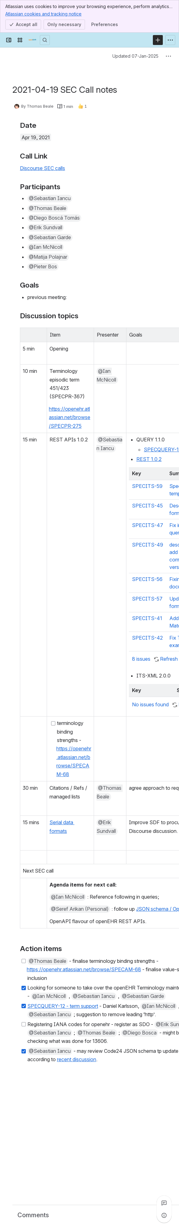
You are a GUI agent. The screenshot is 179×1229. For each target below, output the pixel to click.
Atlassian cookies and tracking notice (43, 13)
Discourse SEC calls (42, 168)
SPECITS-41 (147, 618)
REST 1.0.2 (149, 459)
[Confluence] (32, 40)
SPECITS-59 (147, 486)
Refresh (169, 659)
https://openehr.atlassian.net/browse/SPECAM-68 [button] (84, 969)
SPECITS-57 (147, 599)
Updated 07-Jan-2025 (135, 56)
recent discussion (76, 1059)
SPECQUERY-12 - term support (62, 1006)
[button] (49, 198)
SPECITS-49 (147, 545)
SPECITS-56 (147, 579)
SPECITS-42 (147, 638)
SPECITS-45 (147, 506)
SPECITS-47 (147, 525)
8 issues (142, 659)
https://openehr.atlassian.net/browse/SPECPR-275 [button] (69, 417)
